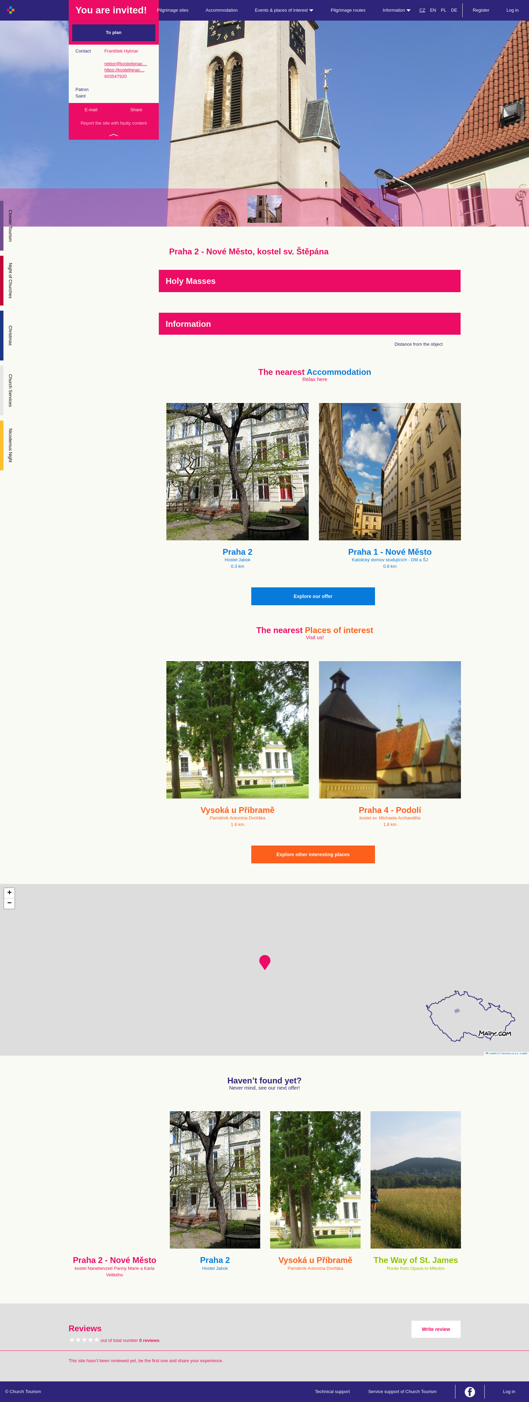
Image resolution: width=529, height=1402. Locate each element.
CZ (422, 10)
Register (481, 10)
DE (454, 10)
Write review (436, 1329)
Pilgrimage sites (173, 10)
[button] (265, 962)
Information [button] (397, 10)
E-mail (91, 109)
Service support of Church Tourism (402, 1391)
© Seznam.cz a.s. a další (513, 1053)
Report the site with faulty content (114, 123)
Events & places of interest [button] (284, 10)
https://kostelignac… (124, 69)
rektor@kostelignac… (125, 63)
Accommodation (222, 10)
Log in (513, 10)
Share (136, 109)
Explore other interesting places (313, 854)
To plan (113, 32)
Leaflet (491, 1053)
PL (444, 10)
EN (433, 10)
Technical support (332, 1391)
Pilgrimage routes (348, 10)
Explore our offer (313, 596)
